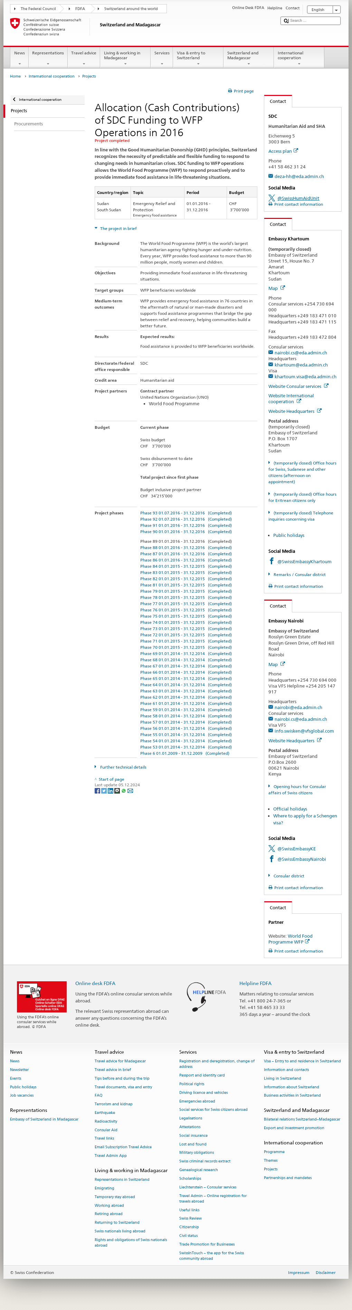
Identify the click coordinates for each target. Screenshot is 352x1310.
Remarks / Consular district (299, 574)
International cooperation (299, 58)
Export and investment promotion (294, 1128)
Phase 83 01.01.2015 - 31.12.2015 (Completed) (186, 572)
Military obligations (196, 1153)
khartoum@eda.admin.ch (301, 365)
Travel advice (84, 58)
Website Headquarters (295, 411)
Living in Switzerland (282, 1078)
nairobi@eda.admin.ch (298, 707)
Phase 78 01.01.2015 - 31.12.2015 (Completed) (186, 597)
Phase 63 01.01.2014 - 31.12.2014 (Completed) (186, 691)
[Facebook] (98, 790)
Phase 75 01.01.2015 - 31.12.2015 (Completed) (186, 616)
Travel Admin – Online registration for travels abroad (213, 1199)
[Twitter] (104, 790)
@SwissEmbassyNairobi (301, 859)
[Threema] (117, 790)
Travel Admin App (111, 1156)
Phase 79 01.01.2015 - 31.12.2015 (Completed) (186, 591)
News (19, 58)
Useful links (189, 1210)
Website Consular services (298, 386)
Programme (274, 1152)
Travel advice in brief (113, 1070)
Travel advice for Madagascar (120, 1061)
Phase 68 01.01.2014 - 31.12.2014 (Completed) (186, 659)
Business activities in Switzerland (292, 1096)
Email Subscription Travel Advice (123, 1147)
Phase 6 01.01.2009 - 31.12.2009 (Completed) (184, 753)
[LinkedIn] (111, 790)
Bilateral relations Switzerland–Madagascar (302, 1119)
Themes (270, 1161)
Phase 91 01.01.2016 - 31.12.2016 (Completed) (186, 525)
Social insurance (193, 1135)
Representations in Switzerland (122, 1180)
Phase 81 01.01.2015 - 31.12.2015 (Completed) (186, 585)
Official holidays (290, 809)
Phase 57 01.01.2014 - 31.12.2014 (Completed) (186, 722)
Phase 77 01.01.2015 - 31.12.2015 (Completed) (186, 603)
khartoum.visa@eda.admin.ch (305, 376)
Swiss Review (190, 1218)
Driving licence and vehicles (203, 1092)
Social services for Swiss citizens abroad (213, 1110)
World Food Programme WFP (290, 939)
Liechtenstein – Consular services (207, 1187)
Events (15, 1078)
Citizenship (189, 1227)
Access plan (283, 151)
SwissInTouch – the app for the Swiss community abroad (211, 1256)
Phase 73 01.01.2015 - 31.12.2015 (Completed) (186, 628)
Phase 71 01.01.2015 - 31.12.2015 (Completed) (186, 641)
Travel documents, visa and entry (123, 1087)
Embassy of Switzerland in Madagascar (44, 1119)
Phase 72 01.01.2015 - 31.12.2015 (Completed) (186, 634)
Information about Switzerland (291, 1087)
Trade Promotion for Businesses (207, 1244)
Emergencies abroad (197, 1101)
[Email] (130, 790)
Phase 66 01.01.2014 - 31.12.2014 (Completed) (186, 672)
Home (15, 76)
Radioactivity (106, 1121)
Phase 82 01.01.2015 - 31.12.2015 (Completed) (186, 578)
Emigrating (104, 1188)
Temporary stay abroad (115, 1197)
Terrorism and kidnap (114, 1104)
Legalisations (190, 1118)
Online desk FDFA (95, 983)
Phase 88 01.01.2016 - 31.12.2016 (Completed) (186, 547)
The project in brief (118, 228)
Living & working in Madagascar (125, 58)
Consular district (288, 875)
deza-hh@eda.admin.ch (299, 176)
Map (276, 288)
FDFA (80, 9)
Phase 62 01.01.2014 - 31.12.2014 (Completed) (186, 697)
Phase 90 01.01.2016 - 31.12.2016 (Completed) (186, 531)
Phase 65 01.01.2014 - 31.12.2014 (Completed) (186, 678)
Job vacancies (22, 1096)
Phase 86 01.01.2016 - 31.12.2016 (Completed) (186, 560)
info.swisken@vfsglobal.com (304, 731)
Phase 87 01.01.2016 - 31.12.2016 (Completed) (186, 553)
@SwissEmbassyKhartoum (304, 561)
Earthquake (105, 1112)
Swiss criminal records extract (204, 1161)
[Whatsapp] (124, 790)
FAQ (99, 1096)
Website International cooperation (291, 398)
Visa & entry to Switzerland (198, 58)
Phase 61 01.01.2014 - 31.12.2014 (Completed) (186, 703)
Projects (270, 1169)
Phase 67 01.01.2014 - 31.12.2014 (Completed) (186, 666)
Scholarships (190, 1178)
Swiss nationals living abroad (120, 1231)
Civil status (188, 1235)
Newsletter (19, 1070)
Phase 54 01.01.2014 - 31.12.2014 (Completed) (186, 740)
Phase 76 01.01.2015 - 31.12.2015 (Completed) (186, 610)
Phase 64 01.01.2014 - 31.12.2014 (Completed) (186, 684)
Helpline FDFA (255, 983)
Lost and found (193, 1144)
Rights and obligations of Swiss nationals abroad (131, 1243)
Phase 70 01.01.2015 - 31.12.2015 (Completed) (186, 647)
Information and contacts (286, 1070)
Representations (48, 58)
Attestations (189, 1127)
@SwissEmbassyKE (296, 848)
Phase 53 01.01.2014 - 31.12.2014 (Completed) (186, 747)
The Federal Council (38, 9)
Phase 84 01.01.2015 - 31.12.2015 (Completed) (186, 566)
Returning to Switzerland (117, 1223)
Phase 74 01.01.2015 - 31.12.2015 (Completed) (186, 622)
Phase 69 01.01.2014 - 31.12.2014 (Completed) (186, 653)
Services (162, 58)
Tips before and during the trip (122, 1078)
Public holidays (288, 535)
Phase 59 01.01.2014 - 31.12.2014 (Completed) (186, 709)
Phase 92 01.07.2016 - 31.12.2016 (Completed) (186, 519)
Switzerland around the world (131, 9)
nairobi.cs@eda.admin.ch (301, 352)
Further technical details (122, 767)
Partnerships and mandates (288, 1178)
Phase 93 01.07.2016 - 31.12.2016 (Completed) (186, 513)
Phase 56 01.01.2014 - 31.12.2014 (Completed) (186, 728)
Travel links (104, 1138)
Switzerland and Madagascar (249, 58)
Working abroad (109, 1205)
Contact (275, 101)
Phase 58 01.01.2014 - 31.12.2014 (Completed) (186, 716)
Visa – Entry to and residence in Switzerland (302, 1061)
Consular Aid (106, 1130)
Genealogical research (198, 1170)
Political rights (191, 1084)
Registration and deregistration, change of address (217, 1064)
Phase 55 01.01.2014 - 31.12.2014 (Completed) (186, 734)
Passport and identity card (202, 1075)
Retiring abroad (109, 1214)
